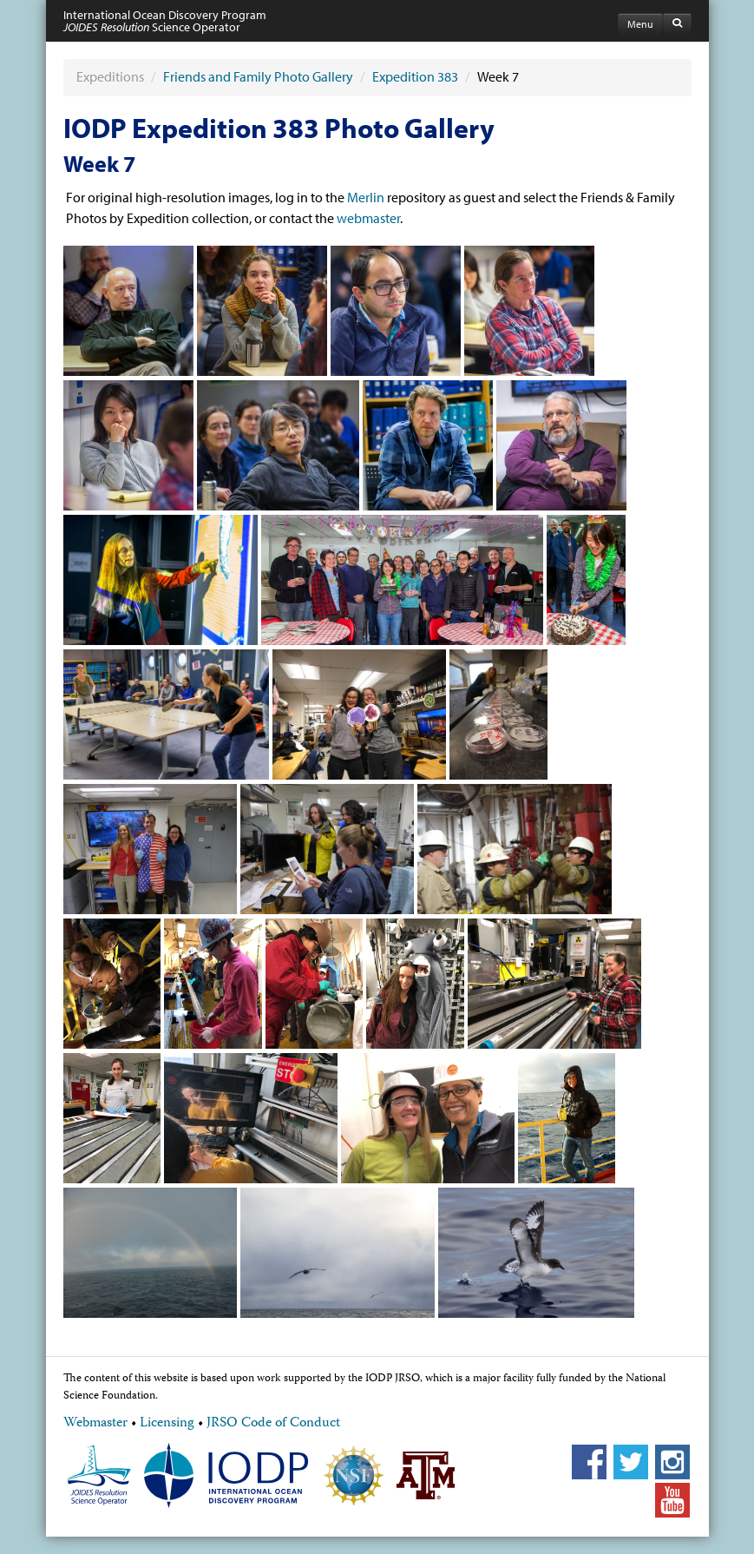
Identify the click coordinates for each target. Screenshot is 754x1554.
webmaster (368, 218)
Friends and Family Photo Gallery (258, 76)
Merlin (365, 197)
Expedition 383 (415, 76)
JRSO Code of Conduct (273, 1423)
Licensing (167, 1423)
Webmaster (95, 1423)
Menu (640, 23)
